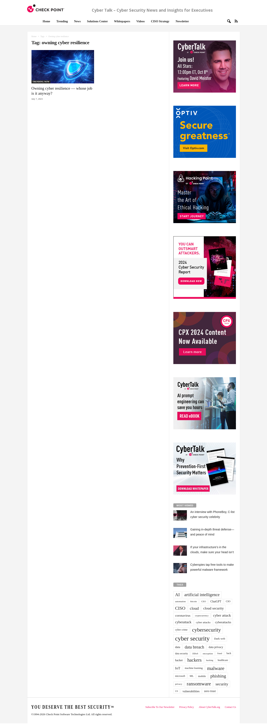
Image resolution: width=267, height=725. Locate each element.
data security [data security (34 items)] (181, 653)
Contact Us (230, 707)
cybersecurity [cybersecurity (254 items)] (206, 630)
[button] (227, 21)
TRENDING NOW (41, 81)
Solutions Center (97, 21)
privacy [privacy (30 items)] (178, 684)
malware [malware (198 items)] (215, 668)
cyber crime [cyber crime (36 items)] (181, 629)
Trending (62, 21)
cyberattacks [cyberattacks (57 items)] (223, 622)
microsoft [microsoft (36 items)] (180, 676)
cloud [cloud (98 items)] (194, 608)
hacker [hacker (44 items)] (179, 660)
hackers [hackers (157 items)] (194, 660)
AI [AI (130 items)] (177, 594)
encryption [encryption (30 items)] (208, 653)
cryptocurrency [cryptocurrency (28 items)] (201, 615)
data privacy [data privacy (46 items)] (216, 647)
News (77, 21)
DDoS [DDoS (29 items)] (195, 653)
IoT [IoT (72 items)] (177, 668)
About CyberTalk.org (209, 707)
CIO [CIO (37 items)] (228, 601)
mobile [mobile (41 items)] (202, 676)
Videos (140, 21)
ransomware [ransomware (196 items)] (199, 683)
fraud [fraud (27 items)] (219, 653)
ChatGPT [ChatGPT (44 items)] (215, 601)
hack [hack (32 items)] (229, 653)
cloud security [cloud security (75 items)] (213, 608)
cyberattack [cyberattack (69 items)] (183, 622)
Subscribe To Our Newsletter (159, 707)
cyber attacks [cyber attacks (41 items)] (203, 622)
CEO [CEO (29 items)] (203, 601)
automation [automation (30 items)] (180, 601)
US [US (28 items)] (176, 691)
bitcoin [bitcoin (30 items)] (193, 601)
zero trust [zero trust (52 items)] (210, 691)
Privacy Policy (186, 707)
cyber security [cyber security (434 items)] (192, 638)
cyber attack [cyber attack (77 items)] (222, 615)
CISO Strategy (160, 21)
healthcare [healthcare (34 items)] (223, 660)
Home (46, 21)
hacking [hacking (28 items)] (209, 660)
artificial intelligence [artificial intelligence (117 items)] (201, 594)
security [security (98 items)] (221, 684)
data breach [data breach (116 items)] (194, 647)
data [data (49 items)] (177, 647)
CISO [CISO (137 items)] (180, 608)
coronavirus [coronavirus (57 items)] (182, 615)
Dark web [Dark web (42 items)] (219, 638)
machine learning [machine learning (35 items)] (194, 668)
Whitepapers (122, 21)
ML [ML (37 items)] (192, 676)
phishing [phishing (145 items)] (218, 676)
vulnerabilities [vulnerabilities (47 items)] (191, 691)
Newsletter (182, 21)
